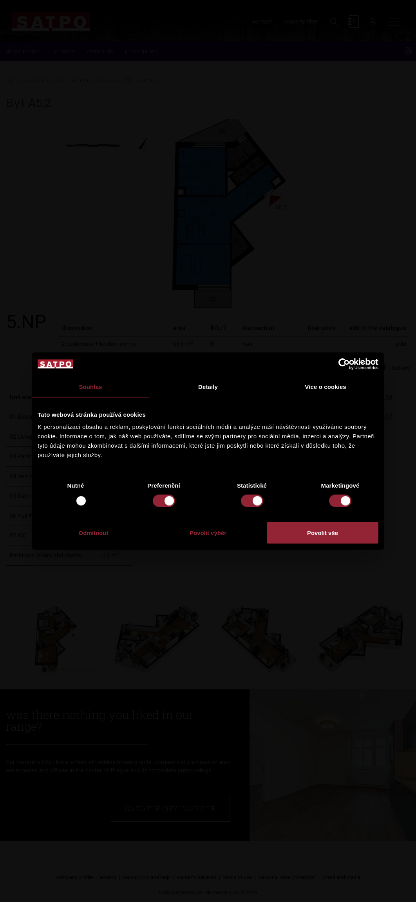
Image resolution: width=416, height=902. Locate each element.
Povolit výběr (208, 533)
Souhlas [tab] (90, 386)
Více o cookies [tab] (325, 386)
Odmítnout (94, 533)
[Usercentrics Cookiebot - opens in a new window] (344, 364)
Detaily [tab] (208, 386)
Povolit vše (322, 533)
